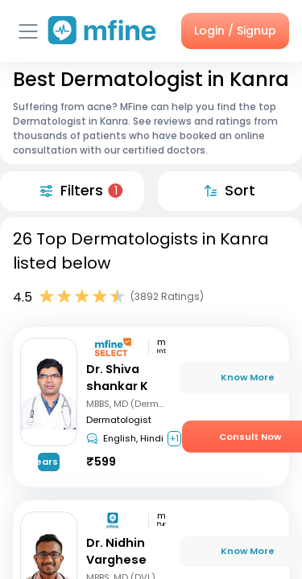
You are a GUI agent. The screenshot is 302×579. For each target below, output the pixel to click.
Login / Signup (235, 31)
